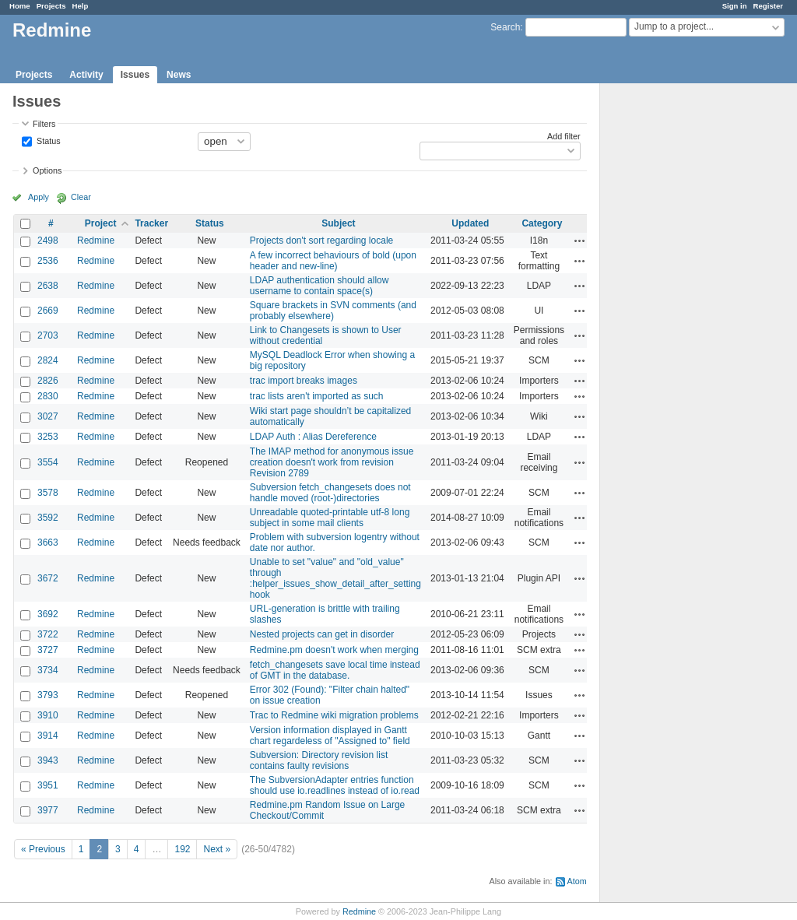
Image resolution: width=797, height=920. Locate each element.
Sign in (734, 6)
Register (768, 6)
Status (47, 140)
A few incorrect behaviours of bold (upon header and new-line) (333, 261)
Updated (470, 223)
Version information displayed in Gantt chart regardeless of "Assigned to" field (330, 735)
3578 (47, 492)
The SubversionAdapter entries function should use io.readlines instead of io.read (335, 785)
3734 (47, 670)
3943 (47, 760)
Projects (51, 6)
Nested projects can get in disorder (322, 634)
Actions (580, 240)
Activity (86, 74)
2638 (47, 285)
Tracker (151, 223)
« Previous (43, 849)
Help (80, 6)
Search (505, 27)
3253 (47, 436)
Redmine (95, 240)
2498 (47, 240)
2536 (47, 260)
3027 (47, 416)
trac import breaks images (303, 380)
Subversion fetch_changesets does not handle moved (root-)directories (330, 493)
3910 (47, 715)
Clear (81, 197)
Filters (44, 123)
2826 (47, 380)
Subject (338, 223)
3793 (47, 695)
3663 (47, 542)
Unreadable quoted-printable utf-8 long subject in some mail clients (329, 517)
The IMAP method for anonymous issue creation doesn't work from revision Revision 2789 (332, 462)
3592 (47, 517)
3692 (47, 614)
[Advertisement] (678, 327)
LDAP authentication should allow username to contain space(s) (319, 286)
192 (182, 849)
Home (19, 6)
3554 (47, 462)
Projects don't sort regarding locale (321, 240)
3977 (47, 810)
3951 (47, 785)
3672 (47, 578)
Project (101, 223)
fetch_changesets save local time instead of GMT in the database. (335, 670)
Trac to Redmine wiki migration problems (334, 715)
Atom (577, 881)
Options (47, 170)
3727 (47, 649)
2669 (47, 310)
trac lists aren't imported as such (317, 396)
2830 (47, 396)
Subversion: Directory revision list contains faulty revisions (319, 760)
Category (541, 223)
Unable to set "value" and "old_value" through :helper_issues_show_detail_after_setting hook (335, 578)
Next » (216, 849)
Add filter (564, 136)
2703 (47, 335)
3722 (47, 634)
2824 (47, 360)
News (179, 74)
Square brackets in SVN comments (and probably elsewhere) (333, 310)
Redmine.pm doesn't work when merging (334, 649)
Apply (38, 197)
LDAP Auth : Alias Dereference (313, 436)
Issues (135, 74)
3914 (47, 735)
